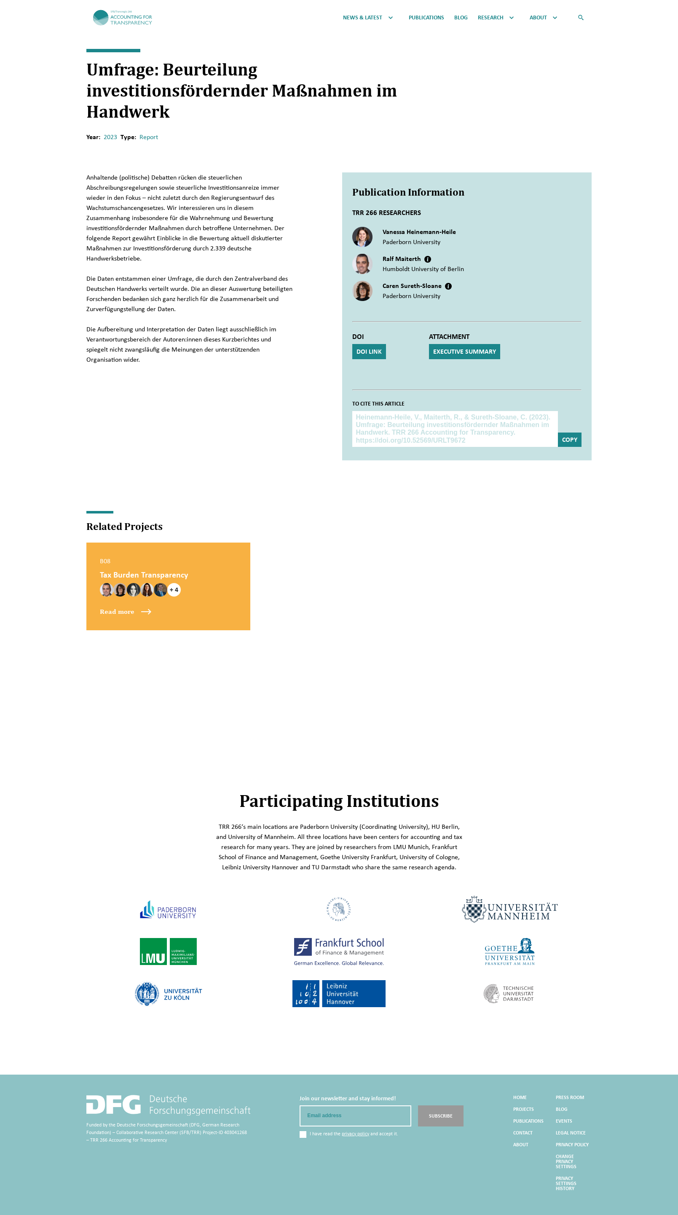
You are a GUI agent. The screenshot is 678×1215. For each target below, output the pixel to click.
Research (491, 18)
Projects (523, 1109)
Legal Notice (571, 1132)
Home (520, 1097)
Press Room (570, 1097)
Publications (426, 18)
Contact (523, 1132)
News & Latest (362, 18)
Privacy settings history (566, 1183)
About (538, 18)
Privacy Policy (572, 1144)
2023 (110, 137)
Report (148, 137)
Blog (461, 18)
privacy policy (355, 1134)
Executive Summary (464, 351)
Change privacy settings (566, 1161)
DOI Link (369, 351)
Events (564, 1121)
